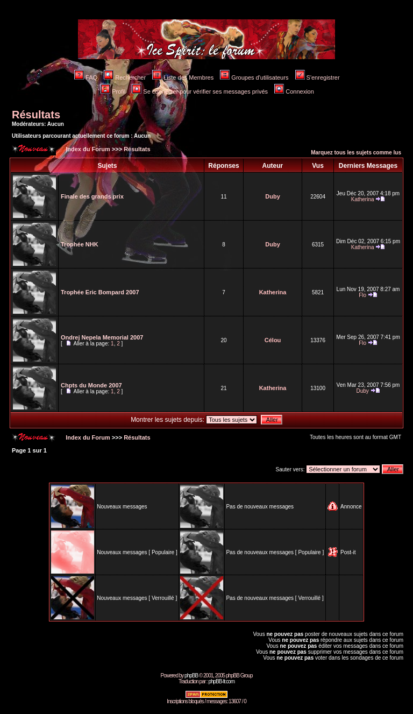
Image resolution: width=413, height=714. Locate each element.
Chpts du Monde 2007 (91, 385)
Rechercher (125, 77)
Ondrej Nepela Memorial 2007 (102, 337)
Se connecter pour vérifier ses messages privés (200, 91)
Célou (273, 340)
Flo (362, 295)
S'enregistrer (317, 77)
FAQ (85, 77)
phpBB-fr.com (221, 681)
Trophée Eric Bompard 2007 (100, 292)
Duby (272, 196)
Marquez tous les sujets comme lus (356, 152)
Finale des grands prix (92, 196)
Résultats (36, 115)
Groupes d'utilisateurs (254, 77)
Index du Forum (87, 149)
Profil (113, 91)
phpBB (191, 675)
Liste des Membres (182, 77)
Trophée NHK (79, 244)
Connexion (294, 91)
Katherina (362, 199)
